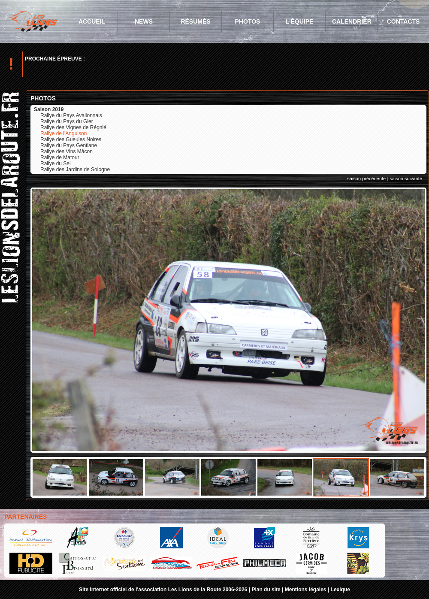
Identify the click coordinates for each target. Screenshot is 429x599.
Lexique (340, 590)
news (144, 21)
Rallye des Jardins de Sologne (75, 169)
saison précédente (366, 178)
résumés (195, 21)
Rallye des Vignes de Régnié (73, 127)
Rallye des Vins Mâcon (66, 151)
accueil (92, 21)
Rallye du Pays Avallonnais (71, 115)
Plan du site (265, 590)
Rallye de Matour (59, 157)
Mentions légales (305, 590)
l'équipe (300, 21)
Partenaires (25, 516)
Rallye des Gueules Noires (70, 139)
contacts (403, 21)
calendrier (352, 21)
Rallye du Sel (55, 163)
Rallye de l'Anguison (63, 133)
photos (247, 21)
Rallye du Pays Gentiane (68, 145)
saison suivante (406, 178)
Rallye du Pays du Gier (66, 121)
